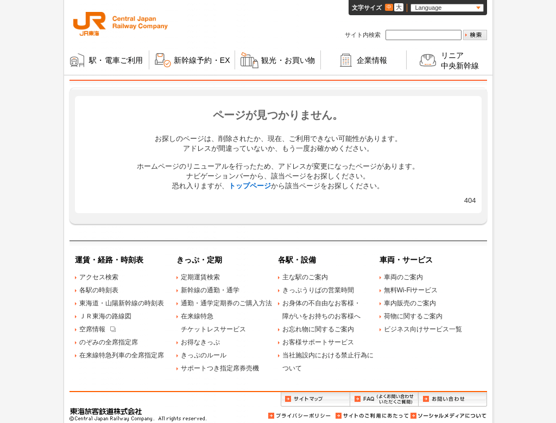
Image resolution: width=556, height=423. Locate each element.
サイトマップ (315, 399)
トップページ (250, 186)
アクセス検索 (98, 277)
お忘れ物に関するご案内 (318, 329)
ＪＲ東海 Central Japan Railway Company (120, 24)
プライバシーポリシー (300, 416)
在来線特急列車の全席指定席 (121, 355)
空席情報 (92, 329)
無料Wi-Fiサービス (411, 290)
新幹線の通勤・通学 (210, 290)
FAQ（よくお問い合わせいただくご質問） (384, 399)
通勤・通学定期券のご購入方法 (226, 303)
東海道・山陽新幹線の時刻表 (121, 303)
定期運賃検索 (200, 277)
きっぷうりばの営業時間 (318, 290)
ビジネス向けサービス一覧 (423, 329)
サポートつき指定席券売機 (220, 368)
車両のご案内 (403, 277)
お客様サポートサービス (318, 342)
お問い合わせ (453, 399)
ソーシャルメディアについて (448, 416)
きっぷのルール (203, 355)
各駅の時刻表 (98, 290)
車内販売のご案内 (410, 303)
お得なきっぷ (200, 342)
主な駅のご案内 (305, 277)
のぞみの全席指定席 (108, 342)
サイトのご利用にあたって (371, 416)
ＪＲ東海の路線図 (105, 316)
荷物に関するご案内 (413, 316)
